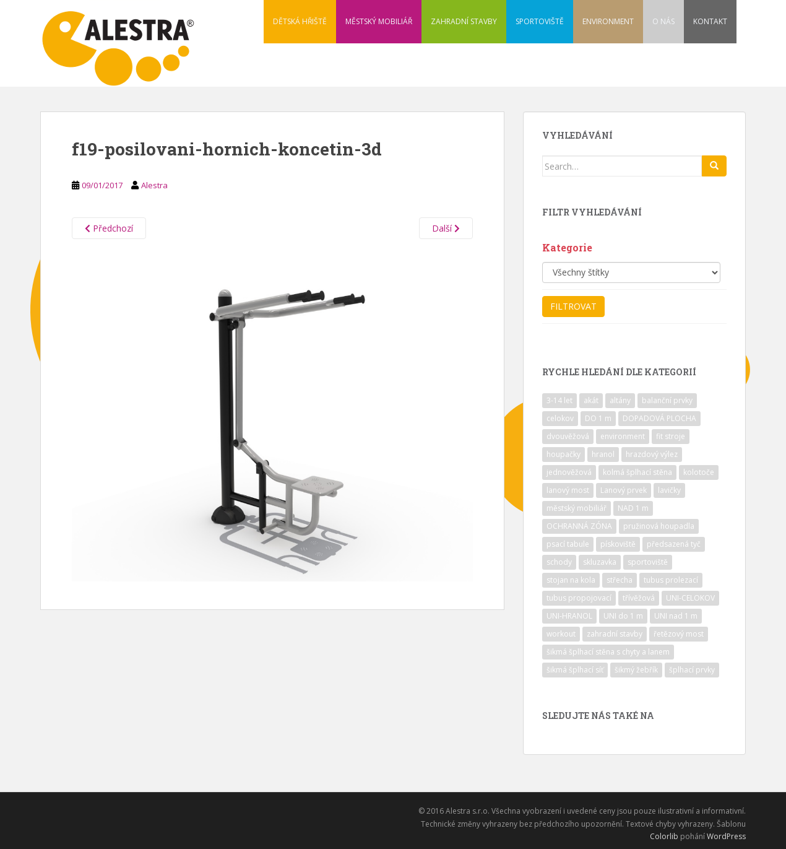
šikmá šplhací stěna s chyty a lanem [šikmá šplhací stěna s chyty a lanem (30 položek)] (608, 652)
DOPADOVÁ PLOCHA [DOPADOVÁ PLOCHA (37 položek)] (659, 418)
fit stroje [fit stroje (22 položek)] (670, 436)
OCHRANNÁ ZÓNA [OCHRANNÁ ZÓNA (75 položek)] (579, 526)
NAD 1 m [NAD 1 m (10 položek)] (633, 508)
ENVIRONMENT (608, 21)
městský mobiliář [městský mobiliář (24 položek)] (576, 508)
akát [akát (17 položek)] (591, 400)
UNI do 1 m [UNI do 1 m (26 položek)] (623, 616)
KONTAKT (710, 21)
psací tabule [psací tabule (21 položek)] (567, 544)
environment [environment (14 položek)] (622, 436)
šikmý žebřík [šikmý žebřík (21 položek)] (636, 669)
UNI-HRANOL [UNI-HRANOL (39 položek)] (569, 616)
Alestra (154, 185)
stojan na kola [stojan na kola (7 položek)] (570, 580)
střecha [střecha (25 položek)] (620, 580)
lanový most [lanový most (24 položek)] (567, 490)
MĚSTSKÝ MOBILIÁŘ (378, 21)
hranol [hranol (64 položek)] (603, 454)
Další (446, 228)
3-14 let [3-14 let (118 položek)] (559, 400)
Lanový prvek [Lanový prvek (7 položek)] (623, 490)
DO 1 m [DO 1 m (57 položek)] (598, 418)
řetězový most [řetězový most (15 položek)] (679, 634)
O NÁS (663, 21)
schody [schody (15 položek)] (559, 562)
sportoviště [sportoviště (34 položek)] (648, 562)
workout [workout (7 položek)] (561, 634)
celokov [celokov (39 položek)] (560, 418)
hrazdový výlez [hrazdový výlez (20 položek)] (652, 454)
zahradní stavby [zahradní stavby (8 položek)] (614, 634)
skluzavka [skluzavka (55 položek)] (599, 562)
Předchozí (109, 228)
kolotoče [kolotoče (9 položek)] (698, 472)
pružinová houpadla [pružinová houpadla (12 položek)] (658, 526)
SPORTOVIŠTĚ (540, 21)
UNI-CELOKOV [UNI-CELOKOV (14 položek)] (690, 598)
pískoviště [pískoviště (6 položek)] (618, 544)
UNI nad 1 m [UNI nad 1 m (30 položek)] (675, 616)
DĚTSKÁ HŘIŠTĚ (300, 21)
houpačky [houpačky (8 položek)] (563, 454)
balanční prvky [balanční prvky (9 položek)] (667, 400)
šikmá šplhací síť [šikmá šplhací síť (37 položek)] (574, 669)
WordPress (726, 836)
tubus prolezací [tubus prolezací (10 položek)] (671, 580)
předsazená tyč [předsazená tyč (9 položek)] (674, 544)
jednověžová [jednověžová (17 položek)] (569, 472)
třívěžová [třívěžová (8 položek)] (639, 598)
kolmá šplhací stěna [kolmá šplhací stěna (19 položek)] (637, 472)
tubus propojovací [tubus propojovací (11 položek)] (578, 598)
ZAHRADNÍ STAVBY (464, 21)
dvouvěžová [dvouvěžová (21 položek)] (567, 436)
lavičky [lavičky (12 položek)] (669, 490)
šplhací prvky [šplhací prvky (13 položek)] (692, 669)
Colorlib (664, 836)
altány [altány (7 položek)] (620, 400)
